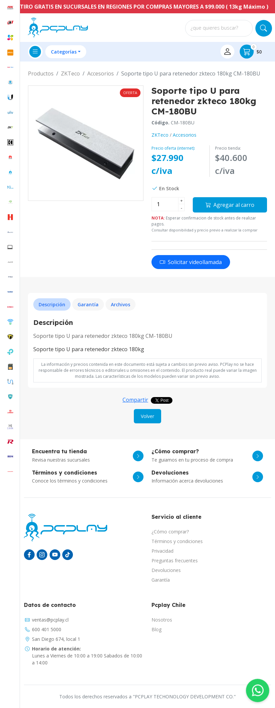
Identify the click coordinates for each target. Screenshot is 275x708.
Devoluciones (166, 570)
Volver (147, 416)
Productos (41, 73)
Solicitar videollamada (191, 262)
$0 (251, 52)
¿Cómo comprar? (170, 531)
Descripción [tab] (52, 304)
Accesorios (100, 73)
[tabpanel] (147, 336)
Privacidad (162, 551)
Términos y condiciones (177, 541)
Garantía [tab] (88, 304)
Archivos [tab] (120, 304)
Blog (156, 629)
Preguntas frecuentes (174, 560)
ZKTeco (70, 73)
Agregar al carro (229, 205)
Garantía (160, 580)
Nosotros (161, 620)
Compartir (135, 399)
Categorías (64, 52)
